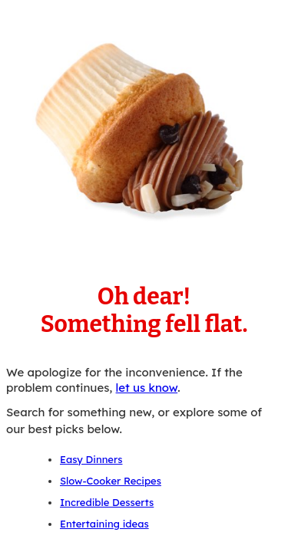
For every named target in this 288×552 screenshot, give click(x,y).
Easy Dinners (91, 459)
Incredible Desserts (107, 502)
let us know (147, 387)
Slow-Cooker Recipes (110, 481)
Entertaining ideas (104, 524)
